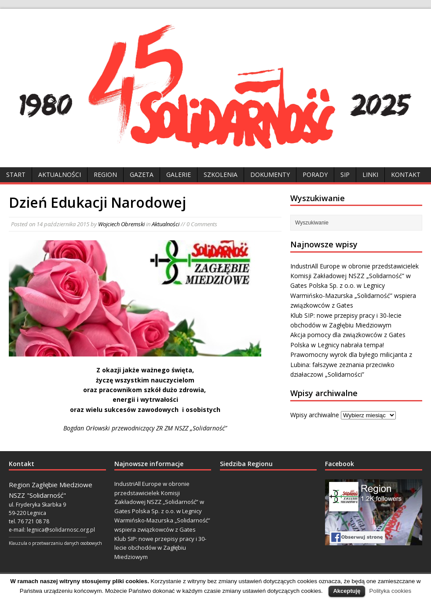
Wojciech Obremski (121, 224)
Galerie (178, 174)
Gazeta (141, 174)
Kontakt (405, 174)
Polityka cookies (390, 591)
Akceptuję (346, 591)
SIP (345, 174)
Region (105, 174)
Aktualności (59, 174)
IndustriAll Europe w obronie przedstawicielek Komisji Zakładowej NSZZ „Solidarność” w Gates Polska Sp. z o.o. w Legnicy (354, 276)
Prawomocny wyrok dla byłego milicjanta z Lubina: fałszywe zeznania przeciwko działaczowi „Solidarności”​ (351, 364)
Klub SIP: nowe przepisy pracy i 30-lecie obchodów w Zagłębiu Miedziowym (160, 548)
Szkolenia (220, 174)
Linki (370, 174)
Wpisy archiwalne (314, 415)
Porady (315, 174)
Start (16, 174)
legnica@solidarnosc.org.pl (61, 529)
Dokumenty (270, 174)
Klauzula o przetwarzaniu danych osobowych (55, 543)
